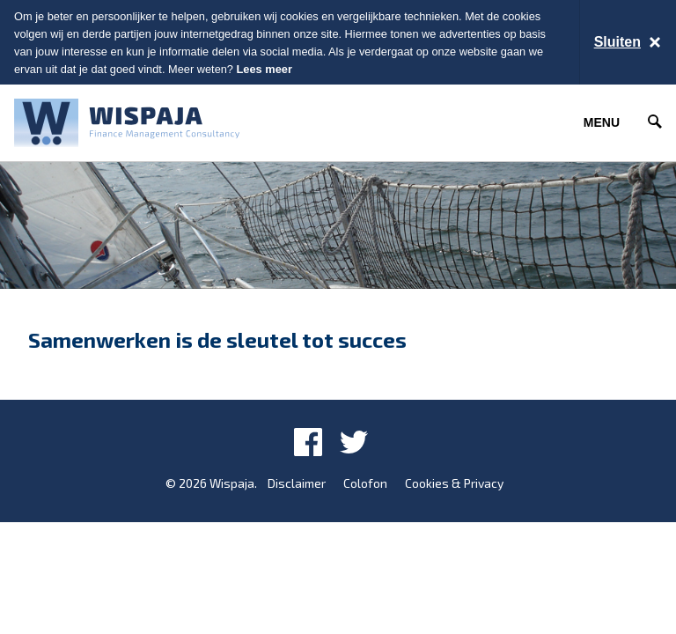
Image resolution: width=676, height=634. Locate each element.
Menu (602, 122)
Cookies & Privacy (454, 483)
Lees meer (264, 69)
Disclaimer (297, 483)
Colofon (365, 483)
